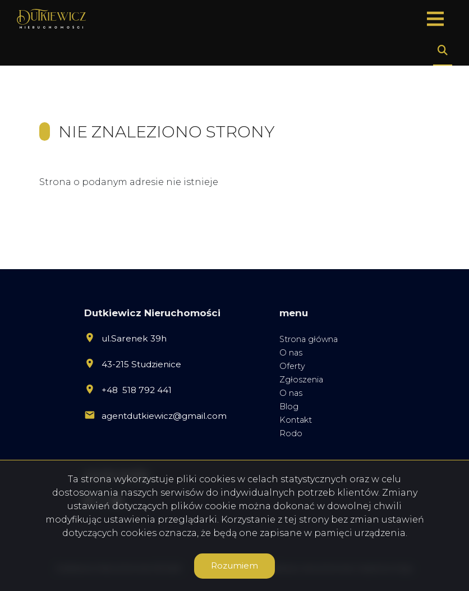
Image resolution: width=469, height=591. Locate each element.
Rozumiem (234, 565)
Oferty (292, 366)
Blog (288, 406)
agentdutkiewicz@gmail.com (164, 415)
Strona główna (308, 339)
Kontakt (295, 420)
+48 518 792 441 (137, 390)
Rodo (290, 433)
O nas (290, 353)
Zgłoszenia (301, 380)
